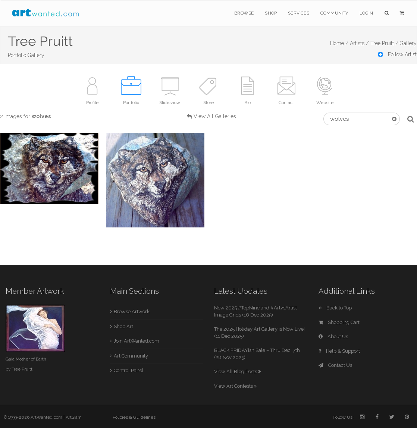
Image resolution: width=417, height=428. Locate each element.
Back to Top (335, 308)
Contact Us (335, 365)
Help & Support (339, 351)
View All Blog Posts (237, 371)
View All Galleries (215, 116)
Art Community (131, 356)
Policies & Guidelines (134, 417)
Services (298, 13)
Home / (339, 43)
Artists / (359, 43)
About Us (333, 336)
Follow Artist (397, 54)
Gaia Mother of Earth (26, 359)
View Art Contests (235, 386)
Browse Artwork (132, 311)
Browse (244, 13)
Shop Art (123, 326)
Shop (271, 13)
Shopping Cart (339, 322)
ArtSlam (74, 417)
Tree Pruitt (22, 369)
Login (366, 13)
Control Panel (129, 370)
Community (334, 13)
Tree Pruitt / (384, 43)
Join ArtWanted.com (136, 341)
